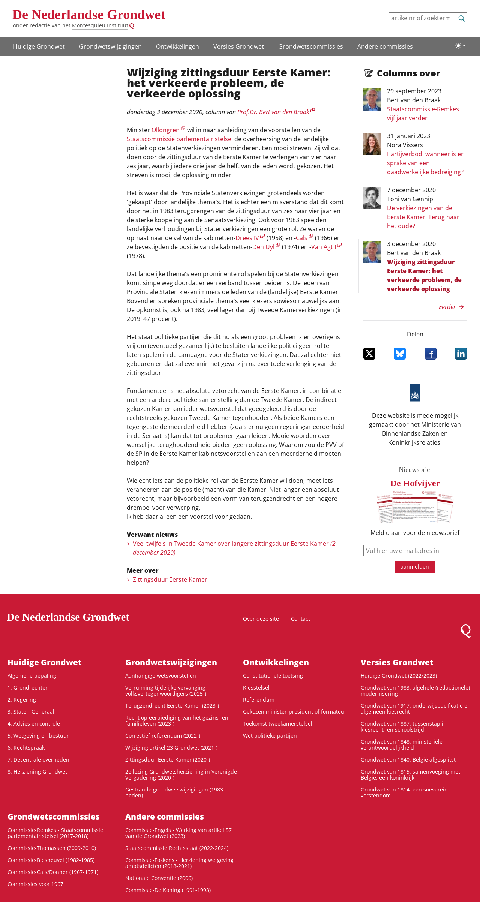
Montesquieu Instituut (100, 25)
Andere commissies (385, 46)
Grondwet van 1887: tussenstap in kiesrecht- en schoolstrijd (404, 726)
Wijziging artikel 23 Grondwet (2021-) (171, 747)
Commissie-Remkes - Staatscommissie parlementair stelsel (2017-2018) (55, 832)
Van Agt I (323, 247)
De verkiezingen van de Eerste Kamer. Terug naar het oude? (423, 217)
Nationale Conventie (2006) (159, 877)
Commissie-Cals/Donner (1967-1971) (53, 871)
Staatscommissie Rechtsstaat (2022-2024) (176, 847)
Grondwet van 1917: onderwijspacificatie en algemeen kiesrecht (416, 708)
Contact (300, 618)
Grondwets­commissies (310, 46)
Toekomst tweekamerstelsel (277, 723)
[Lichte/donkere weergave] (460, 45)
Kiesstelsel (256, 687)
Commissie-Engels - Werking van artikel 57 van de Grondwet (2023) (178, 832)
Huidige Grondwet (39, 46)
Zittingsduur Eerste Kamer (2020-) (167, 759)
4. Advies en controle (34, 723)
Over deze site (261, 618)
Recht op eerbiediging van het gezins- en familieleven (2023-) (176, 720)
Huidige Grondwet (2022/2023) (399, 675)
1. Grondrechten (28, 687)
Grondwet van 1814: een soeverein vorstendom (404, 792)
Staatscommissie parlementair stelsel (180, 139)
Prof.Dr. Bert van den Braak (273, 112)
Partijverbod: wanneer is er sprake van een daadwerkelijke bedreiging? (425, 163)
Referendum (258, 699)
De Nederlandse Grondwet (88, 14)
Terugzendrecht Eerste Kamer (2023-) (172, 705)
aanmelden (414, 566)
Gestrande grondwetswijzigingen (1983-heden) (175, 792)
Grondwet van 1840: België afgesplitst (408, 759)
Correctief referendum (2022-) (162, 735)
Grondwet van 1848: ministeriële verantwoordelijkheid (401, 744)
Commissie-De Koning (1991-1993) (168, 889)
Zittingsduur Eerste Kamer (170, 579)
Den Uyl (263, 247)
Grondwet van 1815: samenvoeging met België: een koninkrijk (410, 774)
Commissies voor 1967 (35, 883)
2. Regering (22, 699)
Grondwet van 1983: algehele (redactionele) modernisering (415, 690)
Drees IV (247, 238)
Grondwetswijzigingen (110, 46)
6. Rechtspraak (26, 747)
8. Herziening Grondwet (37, 771)
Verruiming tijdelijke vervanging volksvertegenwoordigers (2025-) (165, 690)
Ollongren (166, 130)
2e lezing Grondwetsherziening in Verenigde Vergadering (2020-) (181, 774)
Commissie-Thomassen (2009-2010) (52, 847)
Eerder (447, 307)
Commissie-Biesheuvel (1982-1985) (51, 859)
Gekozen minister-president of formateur (294, 711)
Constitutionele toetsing (273, 675)
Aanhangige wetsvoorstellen (160, 675)
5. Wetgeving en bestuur (38, 735)
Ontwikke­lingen (177, 46)
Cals (302, 238)
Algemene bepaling (32, 675)
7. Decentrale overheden (38, 759)
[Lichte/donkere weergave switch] (460, 46)
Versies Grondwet (238, 46)
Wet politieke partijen (270, 735)
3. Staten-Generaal (31, 711)
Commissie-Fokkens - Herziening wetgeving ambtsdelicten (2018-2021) (179, 862)
